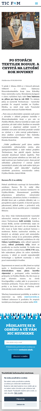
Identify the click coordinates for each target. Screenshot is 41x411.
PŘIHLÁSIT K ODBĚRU (20, 356)
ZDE (35, 302)
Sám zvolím (18, 393)
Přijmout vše (20, 399)
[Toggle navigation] (36, 3)
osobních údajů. (26, 350)
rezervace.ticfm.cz (31, 297)
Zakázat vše (20, 404)
